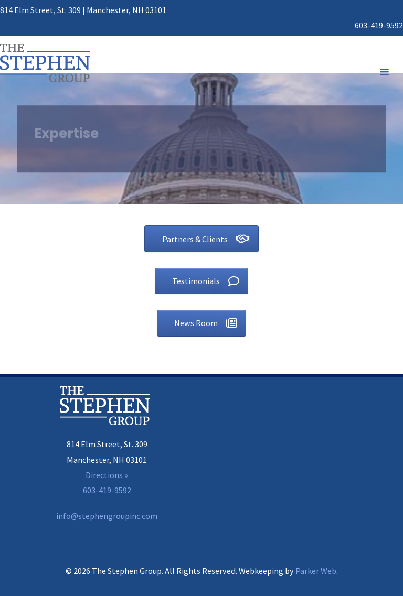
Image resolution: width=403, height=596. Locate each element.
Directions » (107, 475)
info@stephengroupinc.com (106, 516)
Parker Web (315, 571)
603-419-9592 (379, 25)
